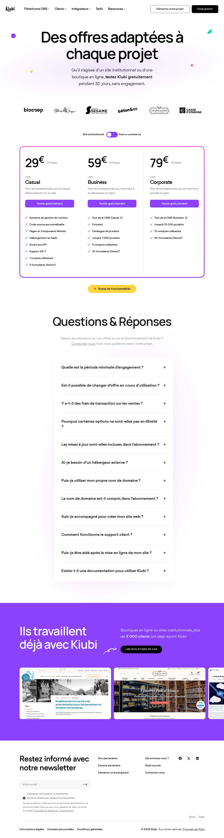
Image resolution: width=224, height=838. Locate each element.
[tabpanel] (112, 220)
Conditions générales (90, 830)
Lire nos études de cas (142, 650)
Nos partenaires (108, 759)
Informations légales (31, 830)
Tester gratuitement (49, 204)
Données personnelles (60, 830)
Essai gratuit (205, 9)
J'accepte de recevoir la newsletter (47, 794)
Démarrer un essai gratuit (113, 773)
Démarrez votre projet (170, 9)
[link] (108, 9)
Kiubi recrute (153, 766)
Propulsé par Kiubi (194, 830)
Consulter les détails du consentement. (54, 811)
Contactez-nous (155, 773)
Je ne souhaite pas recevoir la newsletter (51, 798)
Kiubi (192, 817)
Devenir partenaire (109, 766)
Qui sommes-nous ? (157, 759)
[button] (38, 9)
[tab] (109, 134)
